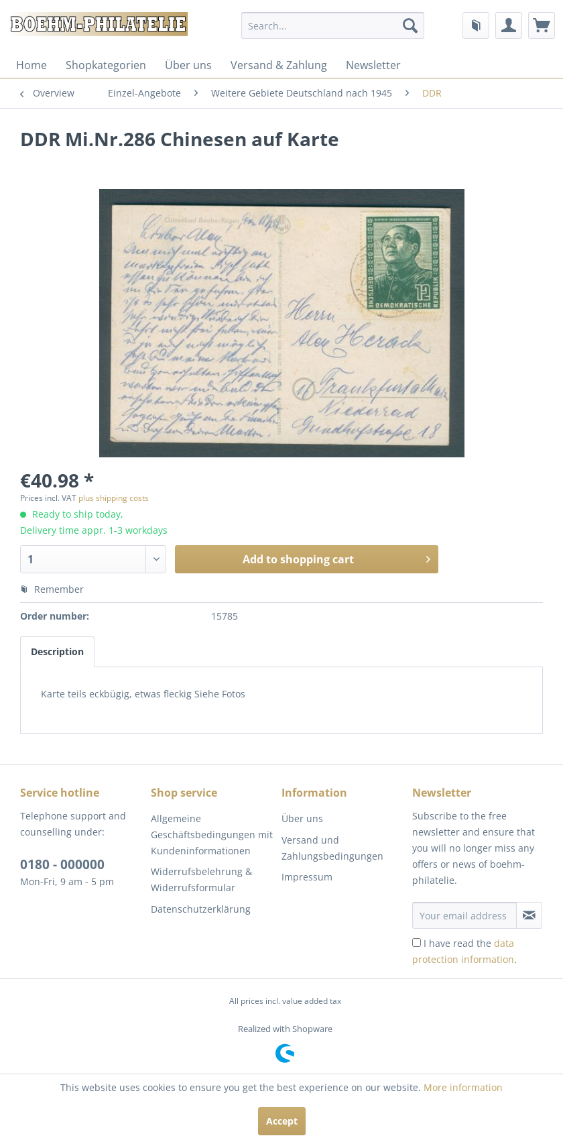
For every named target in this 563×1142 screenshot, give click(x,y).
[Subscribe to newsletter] (529, 915)
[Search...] (332, 25)
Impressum (307, 876)
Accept (282, 1121)
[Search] (410, 25)
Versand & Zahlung (279, 65)
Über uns (188, 65)
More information (463, 1087)
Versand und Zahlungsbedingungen (332, 848)
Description (57, 651)
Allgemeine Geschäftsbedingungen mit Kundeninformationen (212, 834)
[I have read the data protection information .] (416, 942)
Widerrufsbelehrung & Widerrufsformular (201, 879)
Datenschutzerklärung (201, 909)
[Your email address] (464, 915)
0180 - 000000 (62, 864)
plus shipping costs (113, 498)
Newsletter (373, 65)
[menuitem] (332, 25)
